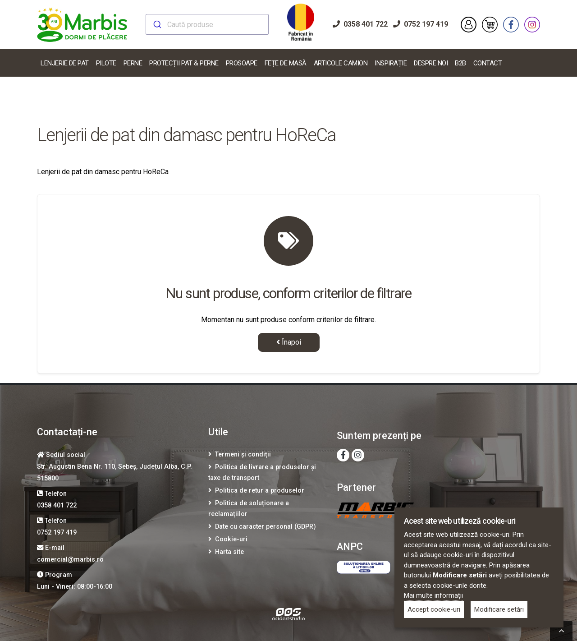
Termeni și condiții (243, 454)
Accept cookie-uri (434, 609)
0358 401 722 (360, 24)
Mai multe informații (433, 595)
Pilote (106, 63)
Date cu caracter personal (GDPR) (265, 526)
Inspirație (391, 63)
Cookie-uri (231, 539)
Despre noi (431, 63)
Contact (487, 63)
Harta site (229, 552)
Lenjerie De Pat (65, 63)
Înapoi (288, 342)
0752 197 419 (420, 24)
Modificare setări (499, 609)
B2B (460, 63)
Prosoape (241, 63)
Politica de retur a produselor (259, 490)
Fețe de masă (286, 63)
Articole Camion (341, 63)
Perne (133, 63)
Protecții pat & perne (184, 63)
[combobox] (207, 24)
